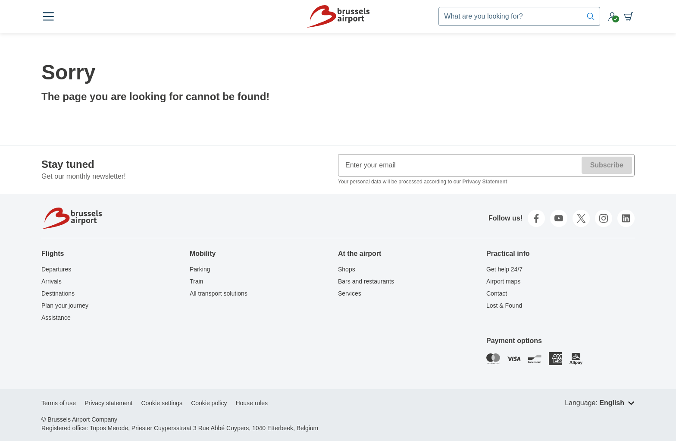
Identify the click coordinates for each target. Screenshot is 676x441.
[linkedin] (626, 218)
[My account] (612, 16)
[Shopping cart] (629, 16)
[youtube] (558, 218)
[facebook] (536, 218)
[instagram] (603, 218)
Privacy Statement (484, 182)
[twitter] (581, 218)
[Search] (590, 16)
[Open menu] (48, 16)
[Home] (338, 16)
